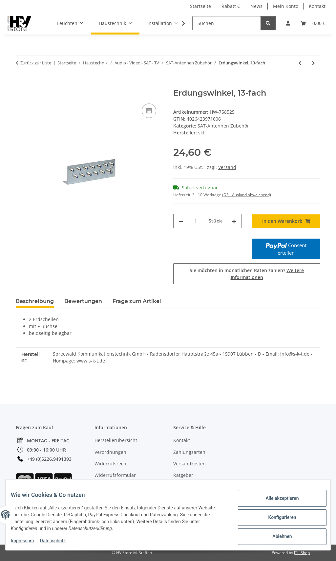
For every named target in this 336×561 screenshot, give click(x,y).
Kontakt (317, 6)
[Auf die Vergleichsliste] (149, 111)
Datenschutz (58, 541)
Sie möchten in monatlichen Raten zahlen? (247, 273)
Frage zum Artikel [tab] (137, 301)
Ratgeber (183, 475)
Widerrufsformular (115, 475)
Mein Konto (285, 6)
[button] (288, 23)
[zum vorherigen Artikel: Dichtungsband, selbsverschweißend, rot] (300, 63)
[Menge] (196, 221)
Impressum (27, 541)
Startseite (200, 6)
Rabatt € (230, 6)
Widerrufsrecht (111, 463)
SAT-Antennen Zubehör (223, 126)
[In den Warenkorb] (21, 84)
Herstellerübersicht (115, 440)
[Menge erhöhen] (234, 221)
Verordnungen (110, 452)
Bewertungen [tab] (83, 301)
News (256, 6)
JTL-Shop (302, 552)
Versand (227, 167)
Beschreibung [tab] (35, 301)
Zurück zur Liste (35, 63)
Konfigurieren (277, 518)
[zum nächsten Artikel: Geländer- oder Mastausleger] (313, 63)
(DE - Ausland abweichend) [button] (246, 195)
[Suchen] (226, 23)
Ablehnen (276, 535)
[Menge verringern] (181, 221)
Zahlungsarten (189, 452)
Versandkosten (189, 463)
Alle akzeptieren (276, 500)
